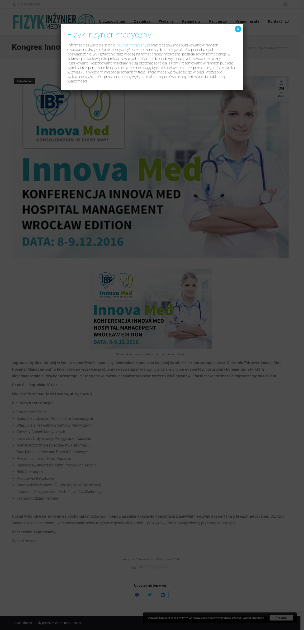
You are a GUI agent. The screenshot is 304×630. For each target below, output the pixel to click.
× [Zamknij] (238, 29)
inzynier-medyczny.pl (133, 45)
